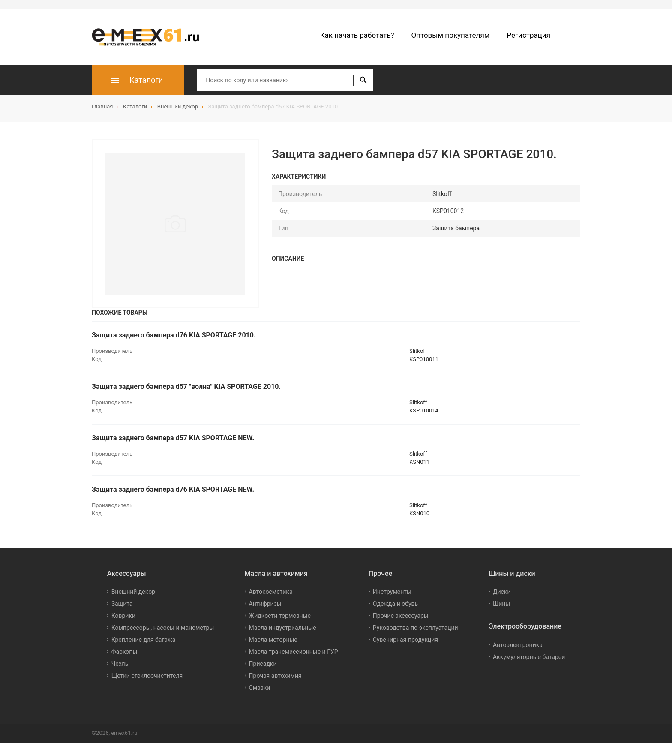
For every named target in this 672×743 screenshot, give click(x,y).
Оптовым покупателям (450, 35)
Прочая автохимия (275, 675)
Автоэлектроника (518, 644)
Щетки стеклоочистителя (147, 675)
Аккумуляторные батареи (529, 656)
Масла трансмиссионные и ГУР (293, 651)
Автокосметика (271, 591)
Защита (122, 603)
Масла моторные (273, 639)
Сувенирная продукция (405, 639)
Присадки (263, 663)
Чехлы (120, 663)
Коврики (123, 615)
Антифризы (265, 603)
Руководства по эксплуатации (415, 627)
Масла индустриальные (282, 627)
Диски (502, 591)
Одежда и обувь (395, 603)
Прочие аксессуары (401, 615)
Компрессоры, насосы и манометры (162, 627)
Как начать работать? (357, 35)
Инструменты (392, 591)
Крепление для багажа (143, 639)
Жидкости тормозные (280, 615)
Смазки (259, 687)
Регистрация (528, 35)
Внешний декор (133, 591)
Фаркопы (124, 651)
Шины (501, 603)
